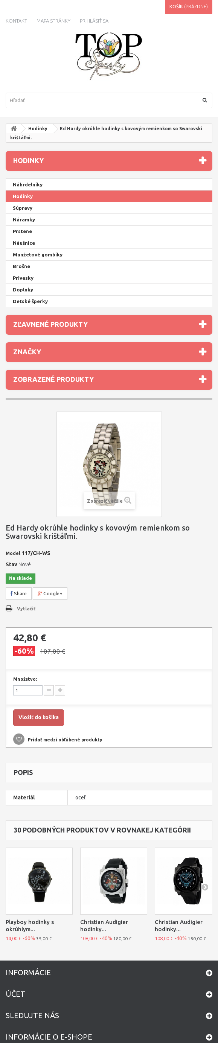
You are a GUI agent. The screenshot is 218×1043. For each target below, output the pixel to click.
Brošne (21, 266)
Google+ (50, 593)
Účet (15, 994)
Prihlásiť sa (94, 20)
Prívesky (23, 278)
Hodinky (37, 128)
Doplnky (23, 289)
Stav (11, 564)
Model (13, 553)
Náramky (24, 219)
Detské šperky (30, 301)
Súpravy (22, 207)
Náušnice (24, 243)
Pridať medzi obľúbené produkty (64, 739)
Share (19, 593)
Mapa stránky (53, 20)
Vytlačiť (26, 608)
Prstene (22, 231)
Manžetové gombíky (38, 254)
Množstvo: (25, 679)
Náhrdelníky (28, 184)
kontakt (16, 20)
